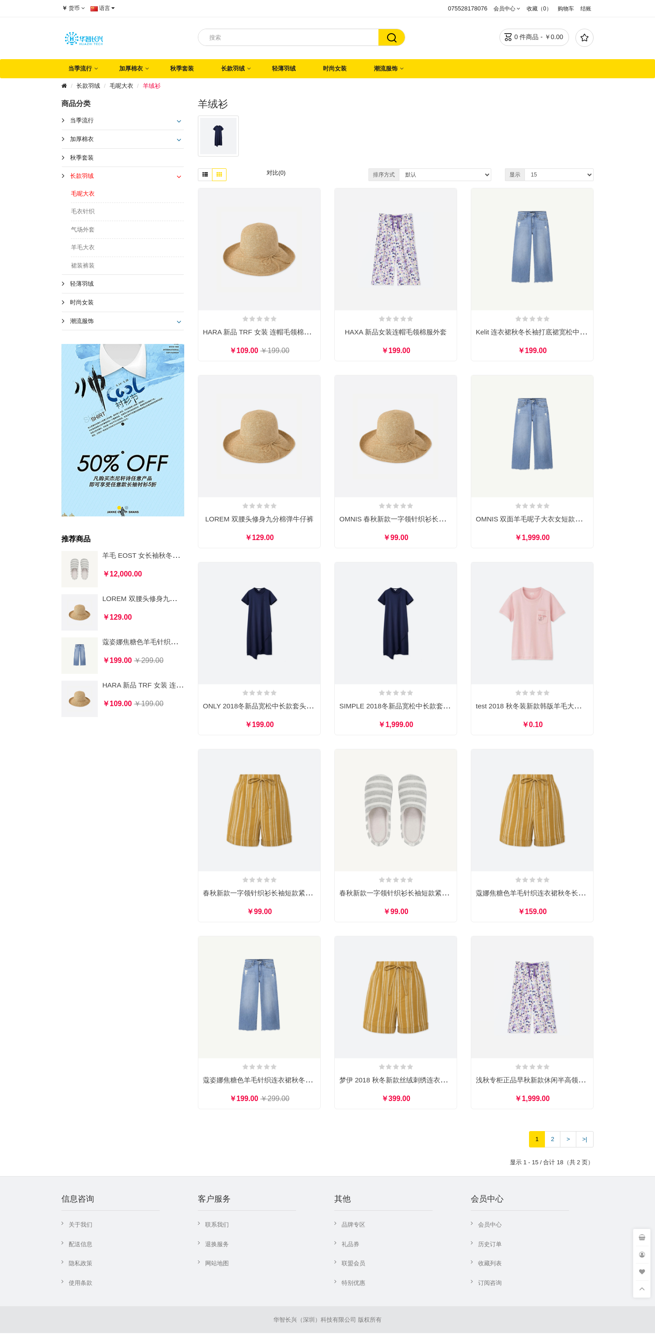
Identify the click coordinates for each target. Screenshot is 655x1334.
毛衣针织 (83, 211)
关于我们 (80, 1225)
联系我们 (217, 1225)
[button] (119, 508)
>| (584, 1140)
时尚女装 (335, 68)
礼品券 (350, 1245)
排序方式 (384, 175)
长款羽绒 (233, 68)
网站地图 (217, 1264)
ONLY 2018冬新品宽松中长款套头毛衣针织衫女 (275, 706)
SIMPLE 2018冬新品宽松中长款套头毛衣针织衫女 (415, 706)
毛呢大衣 (121, 85)
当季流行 (80, 68)
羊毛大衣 (83, 247)
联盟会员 (353, 1264)
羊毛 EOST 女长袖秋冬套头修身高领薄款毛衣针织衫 (181, 555)
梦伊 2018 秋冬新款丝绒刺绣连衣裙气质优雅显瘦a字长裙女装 (432, 1081)
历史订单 (490, 1245)
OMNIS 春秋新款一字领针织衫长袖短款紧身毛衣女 (416, 519)
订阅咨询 (490, 1283)
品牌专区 (353, 1225)
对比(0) (276, 172)
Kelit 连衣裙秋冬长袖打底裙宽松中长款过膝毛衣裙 (551, 332)
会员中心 (490, 1225)
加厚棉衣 (131, 68)
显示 (514, 175)
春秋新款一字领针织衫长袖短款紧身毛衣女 (268, 893)
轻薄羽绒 (284, 68)
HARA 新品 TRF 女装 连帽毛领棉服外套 (163, 685)
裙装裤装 (83, 265)
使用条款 (80, 1283)
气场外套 (83, 229)
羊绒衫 (152, 85)
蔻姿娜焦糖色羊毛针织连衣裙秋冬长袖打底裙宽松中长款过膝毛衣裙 (305, 1081)
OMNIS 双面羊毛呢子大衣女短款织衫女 (535, 519)
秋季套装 (182, 68)
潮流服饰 (386, 68)
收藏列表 (490, 1264)
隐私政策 (80, 1264)
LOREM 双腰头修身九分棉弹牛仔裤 (156, 598)
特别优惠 (353, 1283)
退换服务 (217, 1245)
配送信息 (80, 1245)
